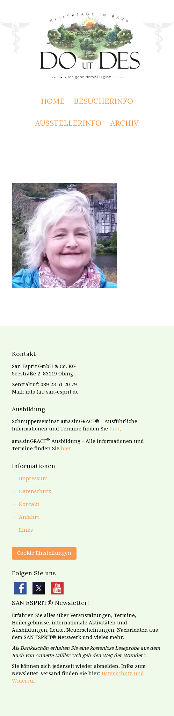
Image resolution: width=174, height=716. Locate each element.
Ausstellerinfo (68, 123)
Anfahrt (29, 517)
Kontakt (29, 504)
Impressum (33, 478)
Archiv (124, 123)
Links (26, 530)
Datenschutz (35, 491)
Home (53, 101)
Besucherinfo (103, 101)
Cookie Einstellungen (44, 553)
